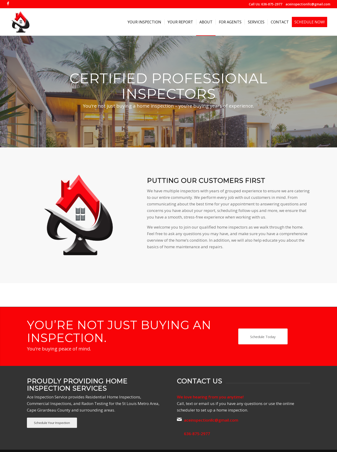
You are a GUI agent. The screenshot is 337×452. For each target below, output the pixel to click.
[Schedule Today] (263, 336)
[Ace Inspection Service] (20, 22)
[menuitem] (144, 22)
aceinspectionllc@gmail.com (308, 4)
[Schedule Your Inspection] (52, 423)
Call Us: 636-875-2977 (265, 4)
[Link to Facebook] (8, 3)
